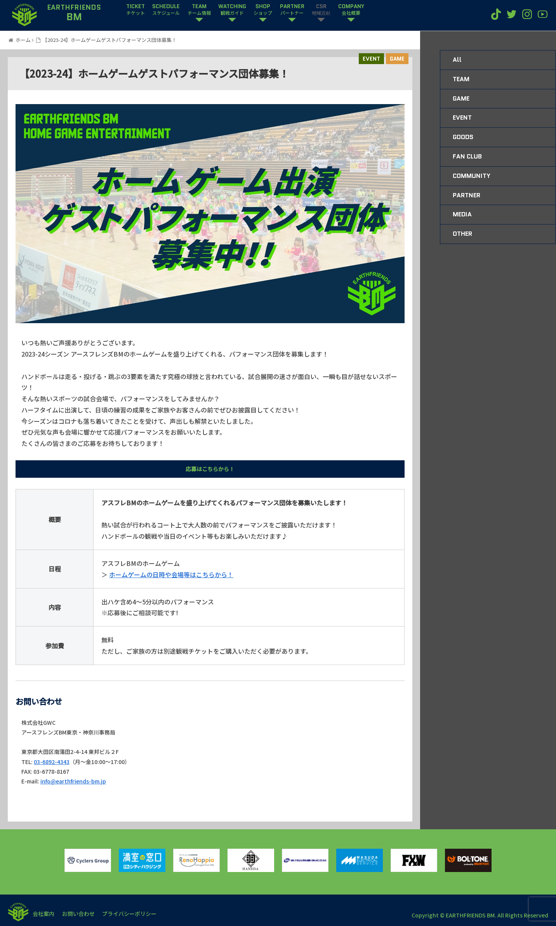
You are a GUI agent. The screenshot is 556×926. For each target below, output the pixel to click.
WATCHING (232, 9)
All (457, 59)
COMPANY (351, 9)
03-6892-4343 (52, 762)
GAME (397, 59)
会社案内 (43, 913)
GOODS (463, 136)
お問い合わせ (78, 913)
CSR (321, 9)
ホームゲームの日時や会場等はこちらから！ (171, 574)
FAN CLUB (467, 156)
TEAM (199, 9)
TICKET (135, 9)
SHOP (263, 9)
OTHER (462, 233)
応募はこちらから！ (210, 469)
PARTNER (292, 9)
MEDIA (462, 214)
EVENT (371, 59)
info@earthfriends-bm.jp (73, 781)
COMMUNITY (471, 175)
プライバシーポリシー (130, 913)
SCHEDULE (166, 9)
